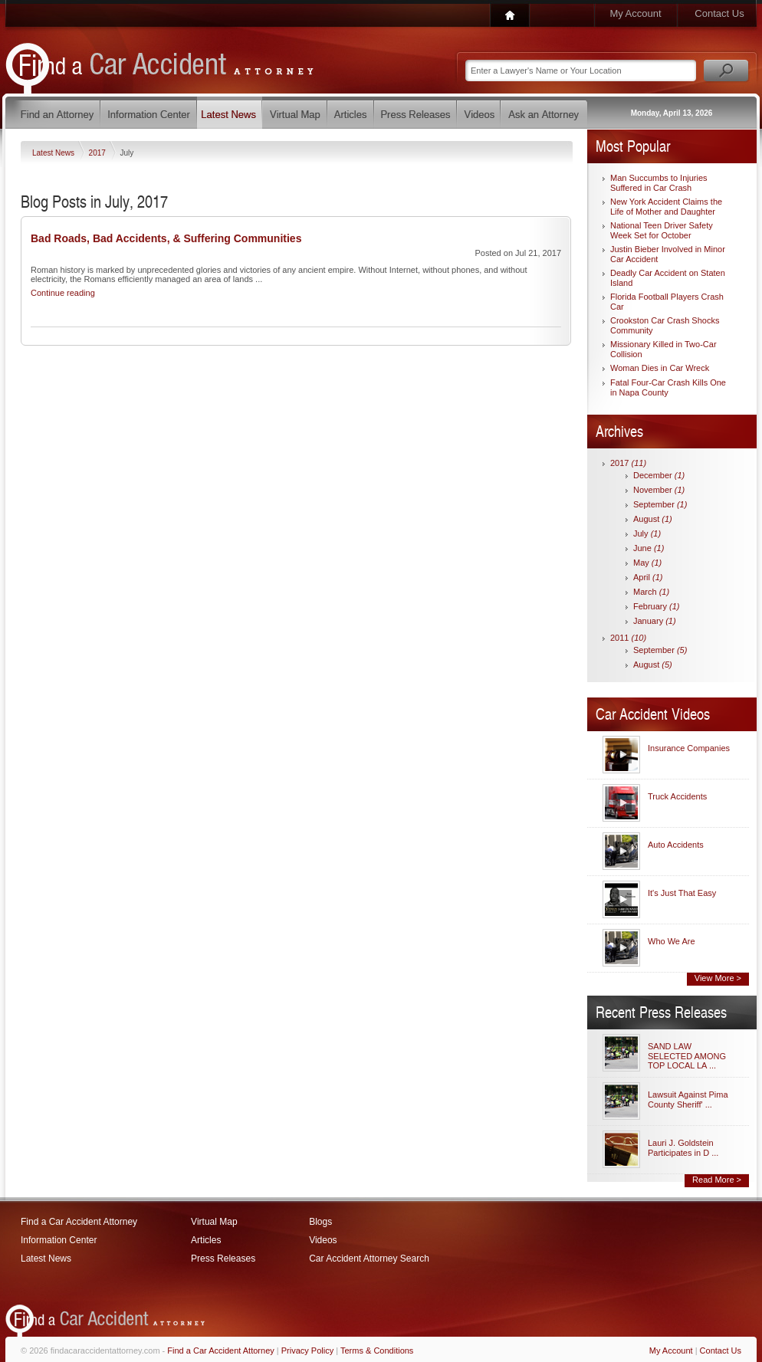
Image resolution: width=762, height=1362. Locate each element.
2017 (98, 153)
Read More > (716, 1179)
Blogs (320, 1221)
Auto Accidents (676, 844)
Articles (206, 1240)
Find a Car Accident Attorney (79, 1221)
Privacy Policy (307, 1350)
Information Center (59, 1240)
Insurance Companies (689, 748)
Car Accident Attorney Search (369, 1258)
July (647, 533)
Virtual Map (214, 1221)
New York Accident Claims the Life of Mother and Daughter (666, 206)
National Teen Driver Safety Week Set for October (661, 230)
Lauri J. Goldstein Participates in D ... (683, 1147)
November (659, 489)
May (647, 562)
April (648, 577)
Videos (323, 1240)
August (652, 518)
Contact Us (719, 13)
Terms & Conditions (376, 1350)
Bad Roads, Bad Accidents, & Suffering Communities (166, 238)
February (656, 606)
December (659, 475)
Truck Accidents (677, 796)
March (651, 591)
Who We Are (671, 941)
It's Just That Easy (682, 893)
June (648, 548)
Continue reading (63, 292)
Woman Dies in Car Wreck (659, 367)
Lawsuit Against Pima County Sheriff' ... (688, 1099)
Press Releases (223, 1258)
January (654, 620)
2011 (628, 637)
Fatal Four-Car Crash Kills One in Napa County (668, 387)
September (660, 504)
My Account (635, 13)
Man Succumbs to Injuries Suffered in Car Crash (659, 182)
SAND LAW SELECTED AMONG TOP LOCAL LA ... (687, 1056)
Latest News (54, 153)
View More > (718, 978)
